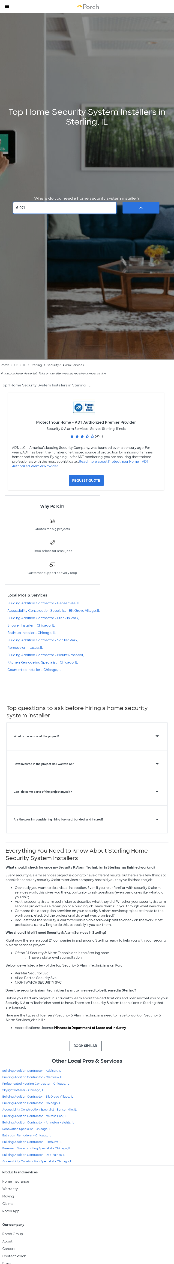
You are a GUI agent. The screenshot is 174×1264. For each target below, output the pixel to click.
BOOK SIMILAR (85, 1046)
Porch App (11, 1211)
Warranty (10, 1189)
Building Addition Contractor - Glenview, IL (32, 1077)
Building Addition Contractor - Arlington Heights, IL (38, 1122)
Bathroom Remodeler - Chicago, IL (26, 1135)
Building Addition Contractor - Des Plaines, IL (33, 1155)
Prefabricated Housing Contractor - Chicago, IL (35, 1084)
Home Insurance (15, 1181)
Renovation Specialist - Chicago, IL (26, 1129)
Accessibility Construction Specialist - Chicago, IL (37, 1161)
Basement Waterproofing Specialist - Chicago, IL (36, 1148)
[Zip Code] (65, 208)
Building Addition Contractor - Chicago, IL (31, 1103)
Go (141, 207)
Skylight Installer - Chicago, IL (23, 1090)
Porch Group (12, 1234)
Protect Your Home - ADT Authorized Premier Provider (86, 422)
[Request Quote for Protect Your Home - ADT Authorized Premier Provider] (86, 480)
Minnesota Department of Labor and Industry (90, 1028)
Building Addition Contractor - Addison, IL (31, 1071)
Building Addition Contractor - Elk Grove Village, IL (37, 1097)
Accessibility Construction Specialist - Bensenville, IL (39, 1109)
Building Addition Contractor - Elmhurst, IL (32, 1142)
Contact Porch (14, 1256)
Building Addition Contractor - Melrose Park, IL (34, 1116)
